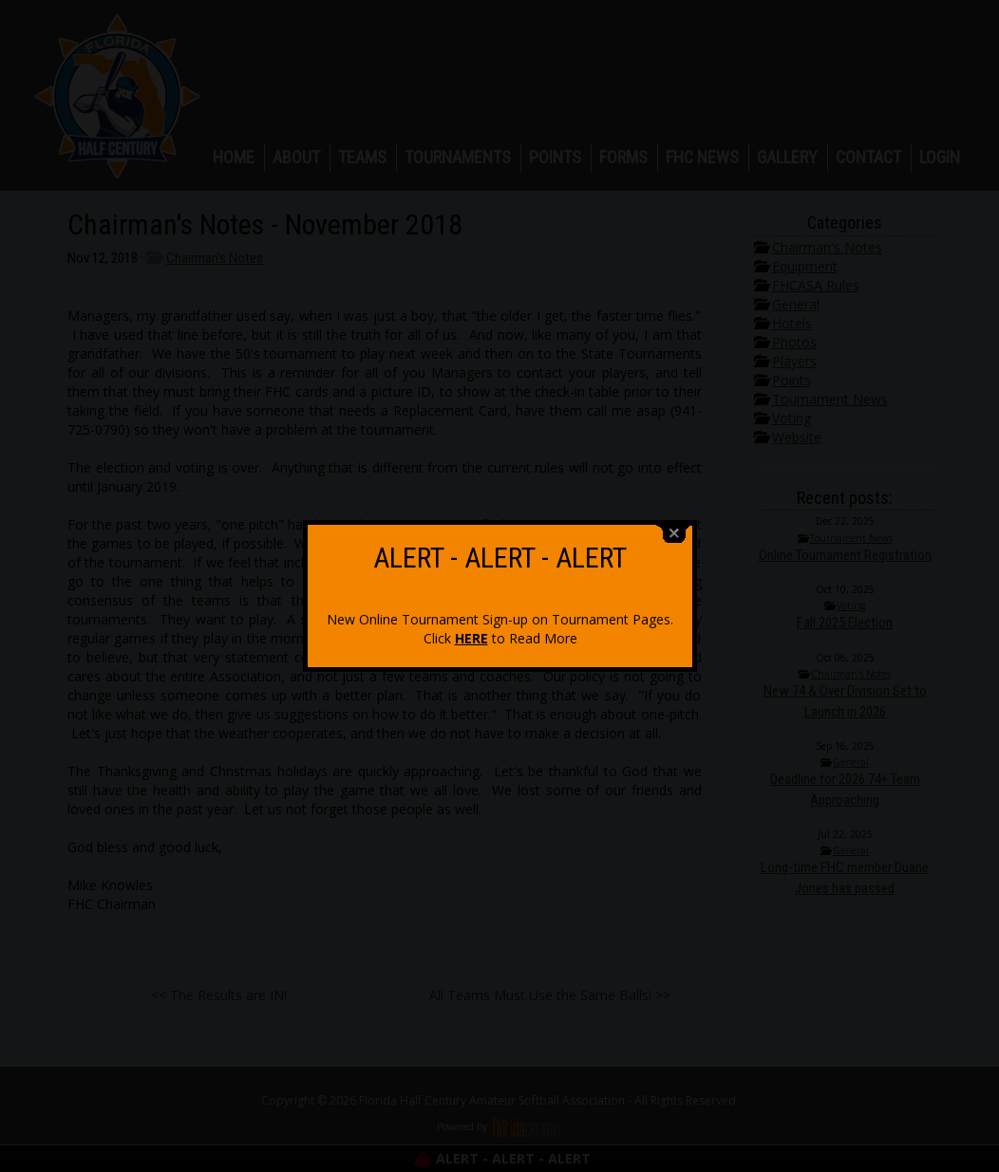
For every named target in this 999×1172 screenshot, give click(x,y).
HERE (471, 632)
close (674, 527)
